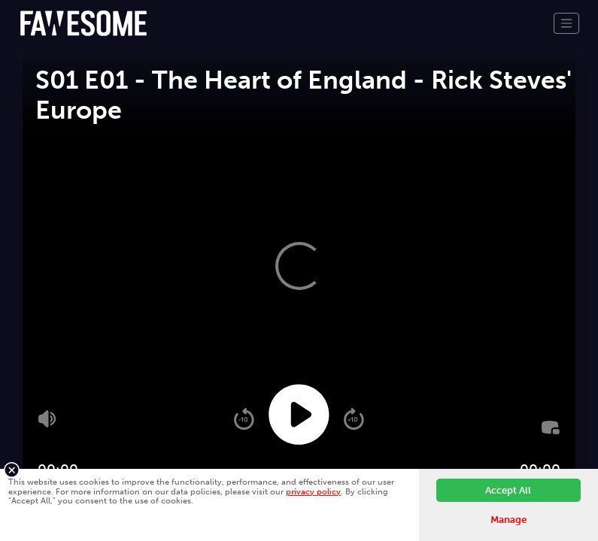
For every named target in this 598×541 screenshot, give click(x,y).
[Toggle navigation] (566, 23)
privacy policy (313, 491)
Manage (508, 519)
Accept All (508, 490)
